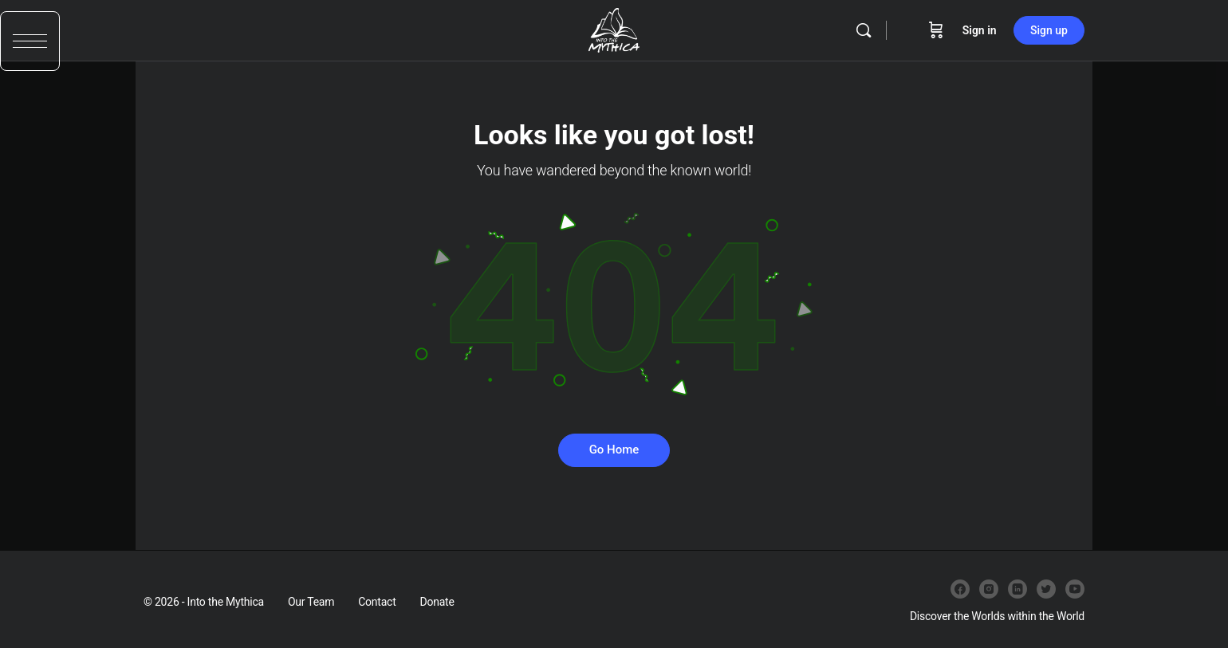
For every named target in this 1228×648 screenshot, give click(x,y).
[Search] (864, 30)
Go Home (614, 449)
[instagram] (988, 589)
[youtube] (1074, 589)
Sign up (1049, 30)
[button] (30, 54)
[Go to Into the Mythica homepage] (613, 29)
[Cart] (936, 30)
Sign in (979, 30)
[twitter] (1046, 589)
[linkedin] (1017, 589)
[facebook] (960, 589)
